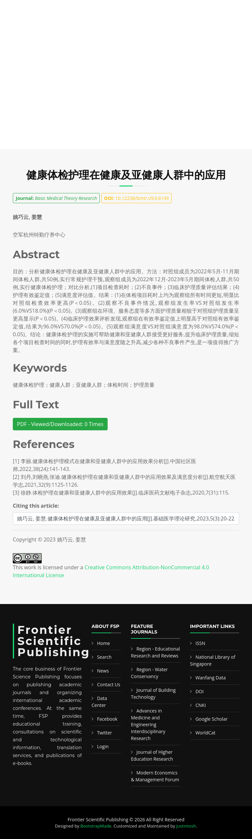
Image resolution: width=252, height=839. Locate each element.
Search (104, 657)
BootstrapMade (95, 826)
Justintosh (186, 826)
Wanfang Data (211, 677)
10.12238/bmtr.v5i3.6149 (136, 198)
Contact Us (108, 684)
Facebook (107, 719)
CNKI (201, 705)
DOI (200, 691)
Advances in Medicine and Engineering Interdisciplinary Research (148, 724)
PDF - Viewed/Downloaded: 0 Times (60, 424)
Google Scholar (212, 719)
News (103, 671)
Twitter (104, 733)
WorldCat (206, 733)
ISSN (200, 643)
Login (103, 746)
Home (103, 643)
